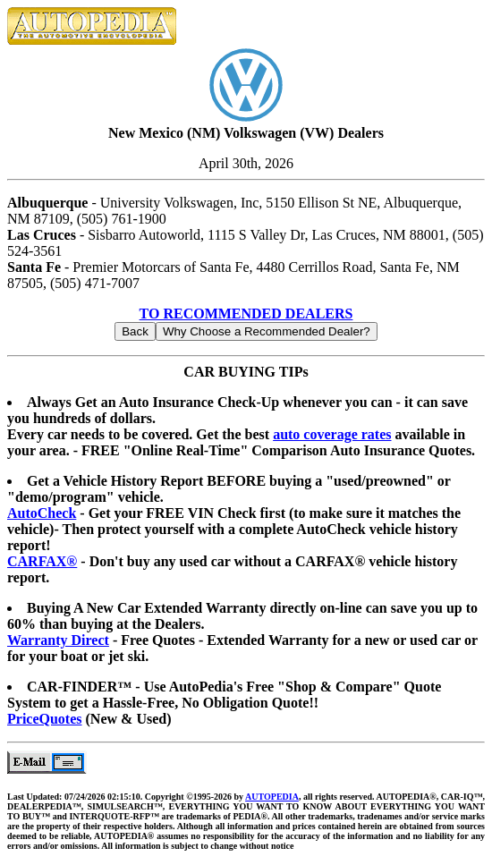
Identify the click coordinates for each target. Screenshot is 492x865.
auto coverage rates (332, 434)
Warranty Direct (58, 640)
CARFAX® (42, 561)
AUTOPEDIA (272, 796)
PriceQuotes (44, 718)
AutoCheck (41, 513)
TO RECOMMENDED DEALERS (246, 313)
